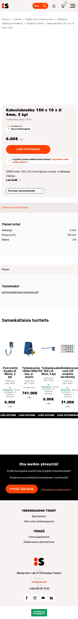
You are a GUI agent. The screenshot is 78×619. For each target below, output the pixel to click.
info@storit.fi (39, 582)
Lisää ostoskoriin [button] (29, 415)
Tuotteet (17, 19)
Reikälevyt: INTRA (34, 23)
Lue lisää (11, 180)
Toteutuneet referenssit (55, 489)
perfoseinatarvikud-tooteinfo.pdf (20, 292)
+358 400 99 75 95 (39, 588)
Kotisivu (5, 19)
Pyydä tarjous (22, 489)
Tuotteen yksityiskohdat (21, 190)
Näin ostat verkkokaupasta (39, 521)
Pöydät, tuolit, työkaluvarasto (39, 19)
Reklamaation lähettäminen (39, 542)
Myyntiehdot (39, 516)
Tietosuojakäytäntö (39, 537)
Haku (36, 5)
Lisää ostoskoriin (28, 149)
